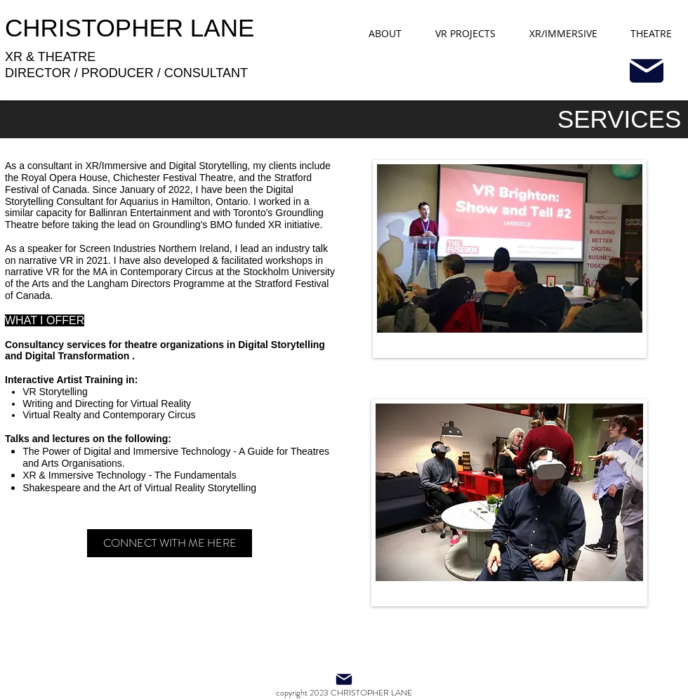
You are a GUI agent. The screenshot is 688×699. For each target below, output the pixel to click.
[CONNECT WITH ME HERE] (169, 543)
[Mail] (646, 71)
